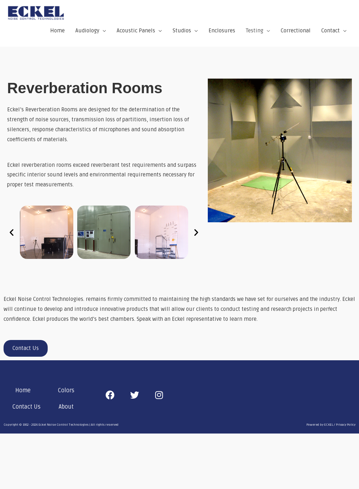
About (66, 408)
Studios (182, 31)
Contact (330, 31)
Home (57, 31)
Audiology (87, 31)
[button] (11, 233)
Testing (254, 31)
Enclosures (221, 31)
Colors (66, 391)
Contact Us (26, 408)
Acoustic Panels (136, 31)
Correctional (296, 31)
